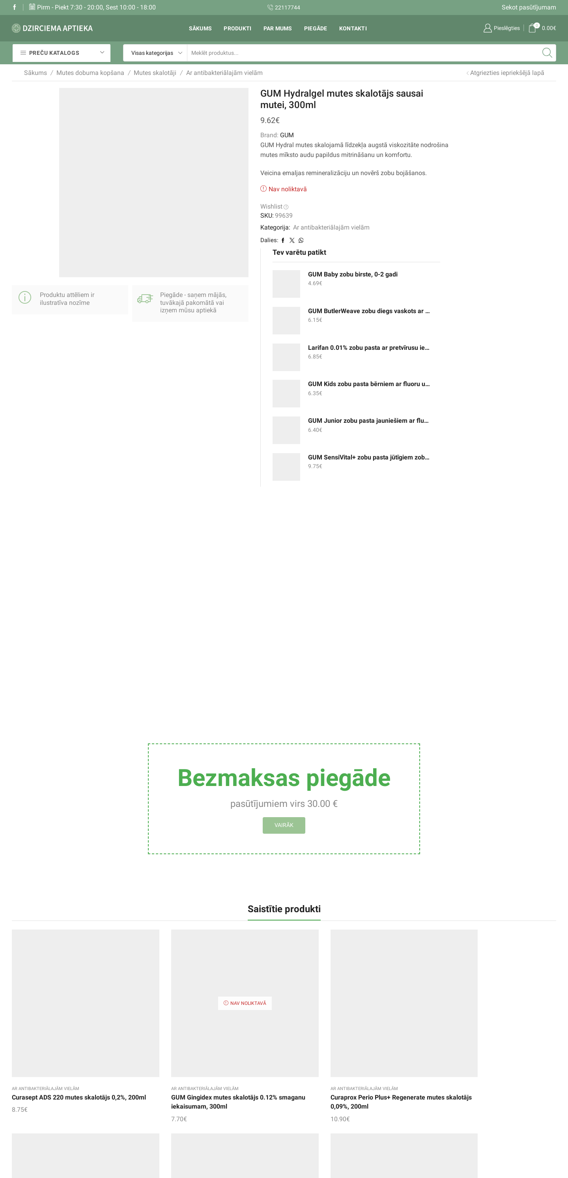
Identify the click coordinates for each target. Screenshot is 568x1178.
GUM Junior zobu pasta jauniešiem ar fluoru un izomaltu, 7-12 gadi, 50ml (422, 260)
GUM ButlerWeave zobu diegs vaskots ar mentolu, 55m (422, 150)
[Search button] (547, 53)
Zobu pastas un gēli (412, 1049)
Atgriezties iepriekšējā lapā (507, 73)
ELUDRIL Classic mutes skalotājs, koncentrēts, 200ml (323, 881)
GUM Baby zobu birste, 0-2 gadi (422, 114)
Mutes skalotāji (155, 73)
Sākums (200, 28)
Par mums (277, 28)
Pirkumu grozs (215, 1081)
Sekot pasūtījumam (529, 7)
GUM (233, 135)
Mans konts (211, 1097)
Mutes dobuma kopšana (90, 73)
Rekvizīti (301, 1068)
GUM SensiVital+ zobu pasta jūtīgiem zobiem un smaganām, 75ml (422, 297)
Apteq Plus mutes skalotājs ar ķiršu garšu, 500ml (421, 876)
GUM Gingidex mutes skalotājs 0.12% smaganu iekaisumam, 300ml (141, 881)
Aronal (284, 964)
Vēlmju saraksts (217, 1066)
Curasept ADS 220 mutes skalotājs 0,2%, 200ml (47, 876)
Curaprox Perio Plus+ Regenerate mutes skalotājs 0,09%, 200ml (237, 881)
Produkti (237, 28)
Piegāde (315, 28)
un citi (393, 1097)
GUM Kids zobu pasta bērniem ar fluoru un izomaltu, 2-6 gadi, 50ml (422, 223)
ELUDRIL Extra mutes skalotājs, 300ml (505, 876)
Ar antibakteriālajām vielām (224, 73)
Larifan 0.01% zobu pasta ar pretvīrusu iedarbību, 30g (422, 186)
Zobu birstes (402, 1081)
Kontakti (353, 28)
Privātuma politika (315, 1113)
